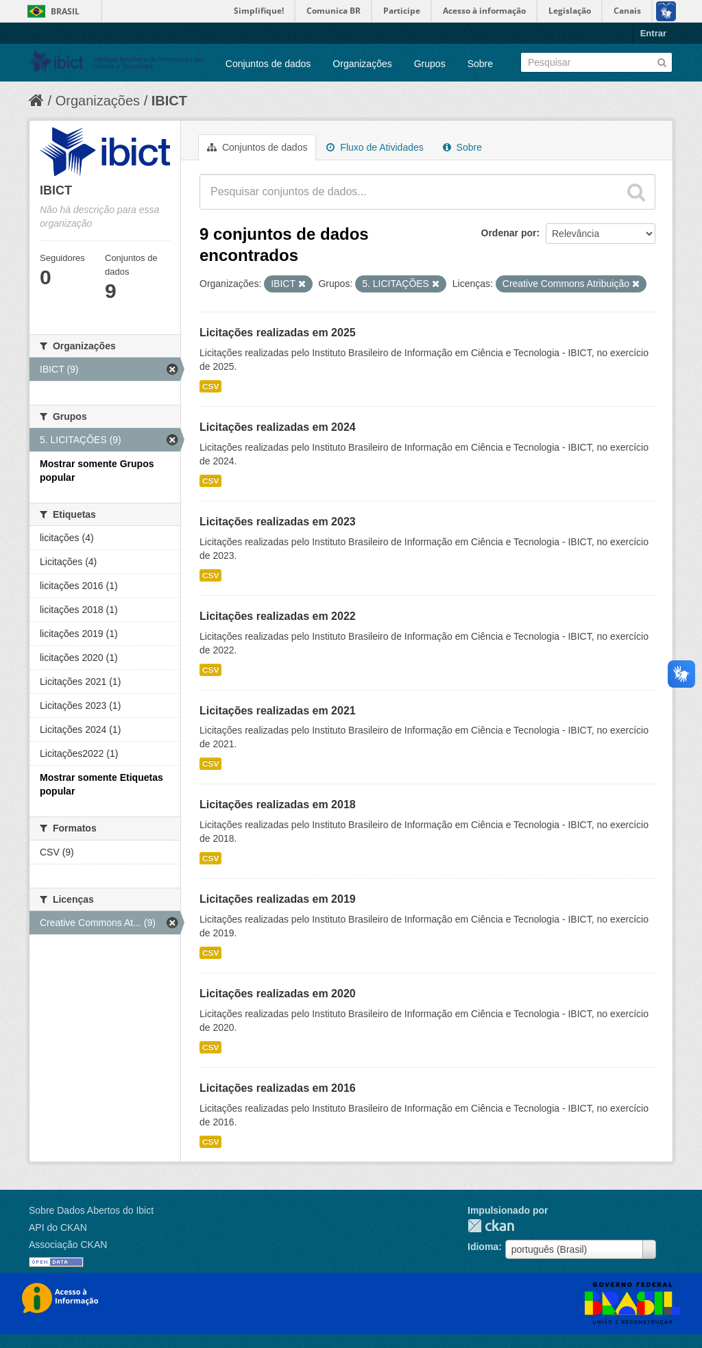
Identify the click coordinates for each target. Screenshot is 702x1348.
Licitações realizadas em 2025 (277, 332)
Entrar (653, 33)
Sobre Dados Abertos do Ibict (91, 1210)
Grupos (430, 63)
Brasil (65, 11)
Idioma (483, 1246)
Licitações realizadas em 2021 (277, 710)
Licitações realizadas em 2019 (277, 899)
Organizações (361, 63)
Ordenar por (509, 232)
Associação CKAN (68, 1244)
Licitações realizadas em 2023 (277, 521)
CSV (210, 386)
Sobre (480, 63)
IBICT (169, 100)
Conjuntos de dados (268, 63)
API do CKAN (58, 1227)
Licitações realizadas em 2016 (277, 1088)
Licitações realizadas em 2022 (277, 616)
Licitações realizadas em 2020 (277, 993)
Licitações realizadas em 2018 (277, 804)
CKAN (491, 1226)
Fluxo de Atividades (374, 147)
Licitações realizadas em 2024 (277, 427)
